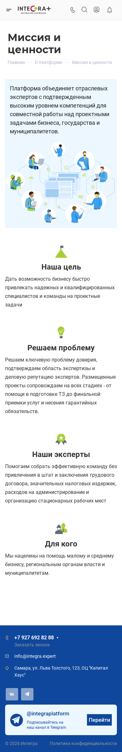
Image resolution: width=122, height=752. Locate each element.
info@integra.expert (35, 656)
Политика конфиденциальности (83, 743)
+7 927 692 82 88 (34, 638)
